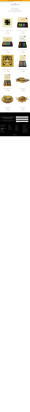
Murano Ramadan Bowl (22, 107)
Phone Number (17, 120)
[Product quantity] (6, 52)
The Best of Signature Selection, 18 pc (7, 88)
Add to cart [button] (9, 71)
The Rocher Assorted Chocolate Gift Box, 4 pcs (7, 30)
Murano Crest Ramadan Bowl (22, 88)
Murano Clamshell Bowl (7, 107)
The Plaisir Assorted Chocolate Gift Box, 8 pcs (22, 30)
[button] (2, 4)
